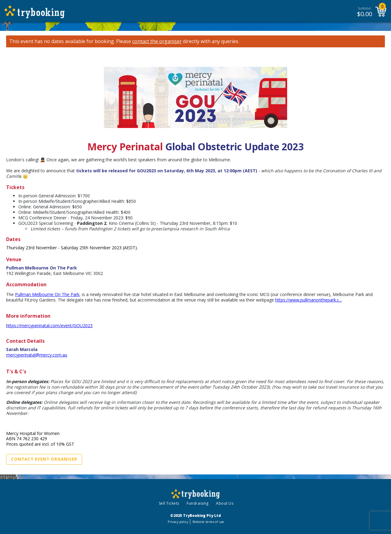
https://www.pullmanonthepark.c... (308, 300)
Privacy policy (178, 522)
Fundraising (198, 503)
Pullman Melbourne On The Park (47, 294)
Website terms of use (208, 522)
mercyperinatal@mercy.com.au (36, 355)
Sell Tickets (169, 503)
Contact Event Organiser (44, 459)
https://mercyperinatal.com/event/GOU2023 (49, 325)
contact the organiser (157, 41)
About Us (224, 503)
